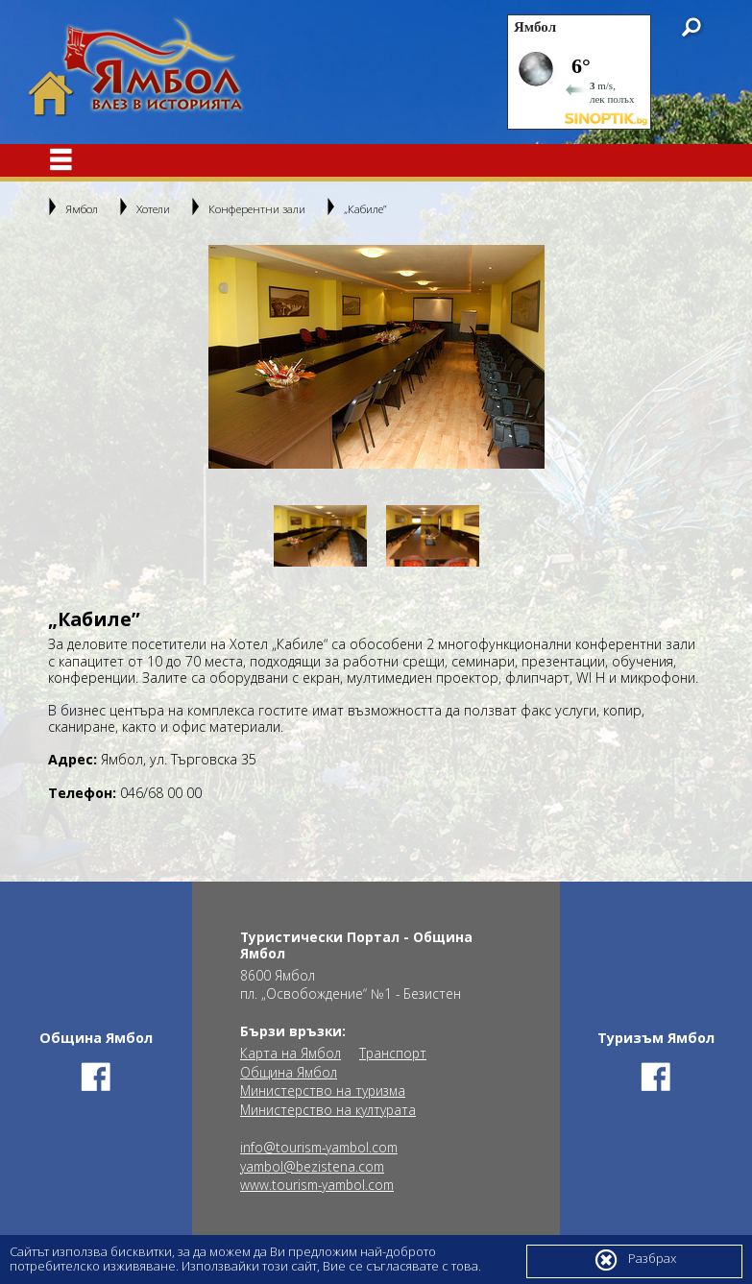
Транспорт (392, 1053)
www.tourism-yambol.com (317, 1185)
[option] (376, 357)
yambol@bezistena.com (312, 1167)
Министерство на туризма (322, 1091)
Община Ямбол (288, 1072)
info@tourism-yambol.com (319, 1147)
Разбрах (635, 1260)
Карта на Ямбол (290, 1053)
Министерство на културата (328, 1110)
